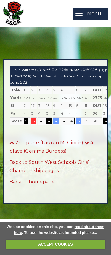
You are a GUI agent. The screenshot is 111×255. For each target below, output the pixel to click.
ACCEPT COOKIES (55, 244)
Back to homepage (32, 182)
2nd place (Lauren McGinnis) (46, 142)
